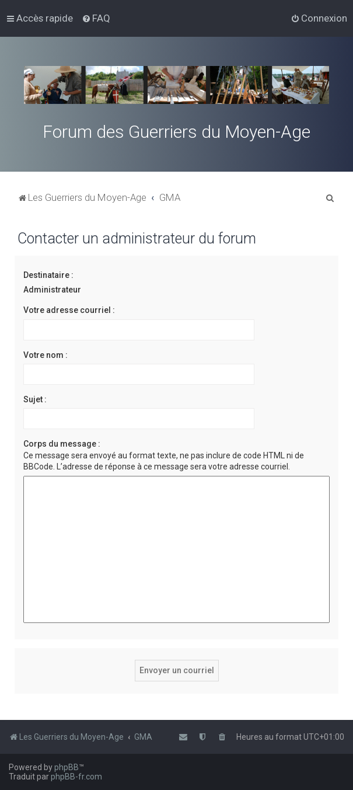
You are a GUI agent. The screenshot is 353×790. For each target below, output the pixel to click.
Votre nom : (45, 355)
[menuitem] (96, 18)
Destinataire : (48, 275)
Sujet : (35, 399)
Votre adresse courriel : (69, 310)
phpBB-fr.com (76, 776)
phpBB (66, 767)
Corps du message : (61, 443)
